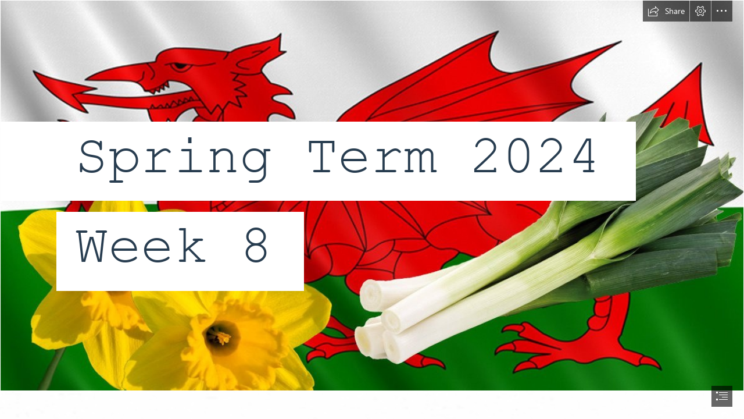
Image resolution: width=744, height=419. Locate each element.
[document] (372, 209)
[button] (666, 11)
